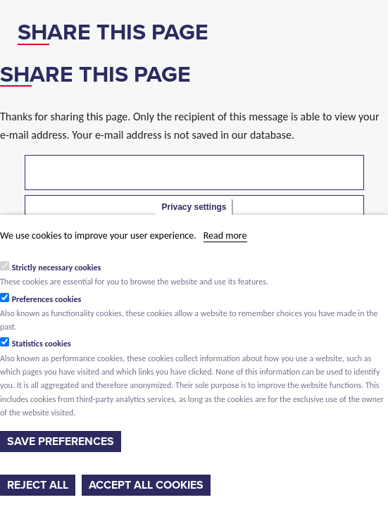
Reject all (37, 485)
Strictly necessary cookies (56, 268)
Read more (225, 236)
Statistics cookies (41, 344)
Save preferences (60, 441)
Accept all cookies (146, 485)
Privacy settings (193, 207)
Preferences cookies (47, 299)
